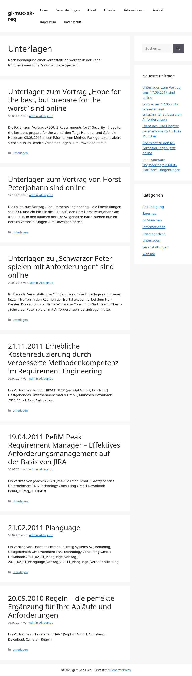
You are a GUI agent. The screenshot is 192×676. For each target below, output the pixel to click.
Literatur (110, 10)
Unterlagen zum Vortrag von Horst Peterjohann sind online (64, 183)
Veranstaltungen (68, 10)
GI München (152, 220)
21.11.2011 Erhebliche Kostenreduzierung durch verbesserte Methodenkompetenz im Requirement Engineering (63, 358)
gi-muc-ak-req (21, 16)
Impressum (48, 22)
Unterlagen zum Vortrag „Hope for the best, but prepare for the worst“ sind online (64, 100)
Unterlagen (20, 153)
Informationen (134, 10)
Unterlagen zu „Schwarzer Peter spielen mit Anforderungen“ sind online (61, 267)
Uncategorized (154, 233)
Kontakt (157, 10)
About (92, 10)
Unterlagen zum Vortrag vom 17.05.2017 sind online (161, 92)
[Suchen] (178, 48)
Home (44, 10)
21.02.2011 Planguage (44, 527)
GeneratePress (120, 670)
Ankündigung (153, 206)
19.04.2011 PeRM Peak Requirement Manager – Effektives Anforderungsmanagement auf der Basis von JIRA (64, 449)
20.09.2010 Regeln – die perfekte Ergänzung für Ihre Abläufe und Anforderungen (61, 607)
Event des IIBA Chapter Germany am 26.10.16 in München (161, 131)
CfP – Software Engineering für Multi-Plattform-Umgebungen (161, 164)
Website (148, 254)
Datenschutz (72, 22)
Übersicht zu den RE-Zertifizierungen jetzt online (158, 148)
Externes (149, 213)
